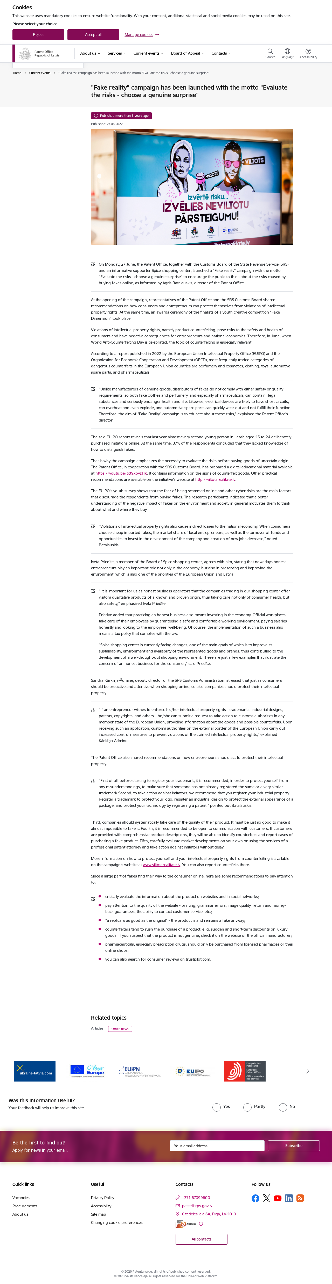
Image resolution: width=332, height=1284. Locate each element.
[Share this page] (306, 98)
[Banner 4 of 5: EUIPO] (192, 1070)
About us (20, 1214)
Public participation (34, 114)
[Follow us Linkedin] (289, 1198)
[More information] (201, 1224)
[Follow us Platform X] (267, 1198)
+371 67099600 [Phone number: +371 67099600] (196, 1197)
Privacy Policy (102, 1197)
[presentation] (155, 1107)
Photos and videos (34, 105)
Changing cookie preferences (117, 1222)
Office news (120, 1029)
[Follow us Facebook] (255, 1198)
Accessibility (101, 1205)
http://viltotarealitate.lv (215, 479)
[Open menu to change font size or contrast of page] (308, 54)
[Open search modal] (270, 54)
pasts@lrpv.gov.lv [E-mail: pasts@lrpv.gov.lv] (197, 1205)
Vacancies (21, 1197)
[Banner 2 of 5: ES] (87, 1070)
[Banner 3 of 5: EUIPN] (139, 1070)
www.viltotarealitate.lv (161, 864)
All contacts (201, 1239)
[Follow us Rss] (300, 1198)
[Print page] (306, 85)
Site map (98, 1214)
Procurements (24, 1205)
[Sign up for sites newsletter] (294, 1145)
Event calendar (31, 87)
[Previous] (24, 1071)
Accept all (93, 34)
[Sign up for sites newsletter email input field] (217, 1145)
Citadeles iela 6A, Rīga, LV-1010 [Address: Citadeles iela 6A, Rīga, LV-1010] (209, 1214)
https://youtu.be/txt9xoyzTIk (121, 473)
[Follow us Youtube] (278, 1198)
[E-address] (186, 1224)
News (22, 96)
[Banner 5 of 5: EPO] (245, 1070)
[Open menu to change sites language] (287, 54)
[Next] (308, 1071)
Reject (38, 34)
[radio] (221, 1106)
